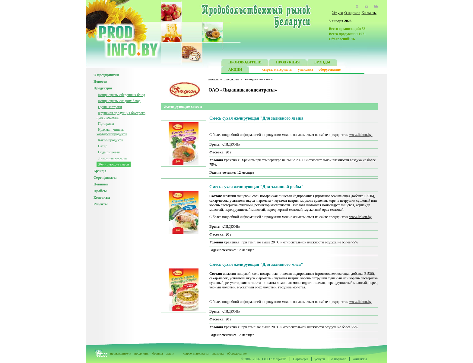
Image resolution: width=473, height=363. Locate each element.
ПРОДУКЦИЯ (287, 63)
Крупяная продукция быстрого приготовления (121, 115)
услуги (320, 359)
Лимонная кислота (112, 158)
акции (170, 353)
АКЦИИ (235, 70)
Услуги (337, 13)
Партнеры (300, 359)
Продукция (103, 88)
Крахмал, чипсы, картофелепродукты (112, 131)
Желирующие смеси (113, 164)
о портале (338, 359)
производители (120, 353)
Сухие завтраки (110, 107)
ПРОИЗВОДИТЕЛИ (245, 63)
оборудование (330, 69)
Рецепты (101, 204)
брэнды (157, 353)
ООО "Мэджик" (274, 359)
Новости (100, 81)
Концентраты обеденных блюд (121, 95)
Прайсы (100, 191)
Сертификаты (105, 177)
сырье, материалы (277, 69)
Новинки (101, 184)
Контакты (368, 13)
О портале (352, 13)
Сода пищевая (109, 152)
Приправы (106, 123)
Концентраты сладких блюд (119, 101)
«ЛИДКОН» (230, 144)
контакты (360, 359)
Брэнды (100, 171)
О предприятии (106, 75)
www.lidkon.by (361, 135)
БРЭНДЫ (322, 63)
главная (213, 79)
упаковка (305, 69)
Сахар (102, 146)
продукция (231, 79)
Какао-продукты (110, 140)
